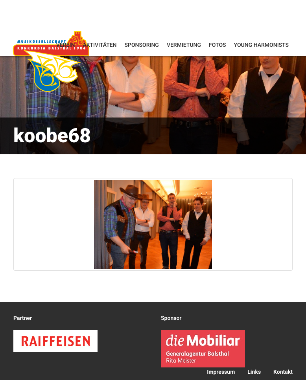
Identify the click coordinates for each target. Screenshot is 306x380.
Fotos (217, 45)
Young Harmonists (261, 45)
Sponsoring (142, 45)
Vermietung (184, 45)
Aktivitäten (99, 45)
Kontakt (283, 372)
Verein (65, 45)
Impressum (221, 372)
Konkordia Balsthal (51, 61)
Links (254, 372)
